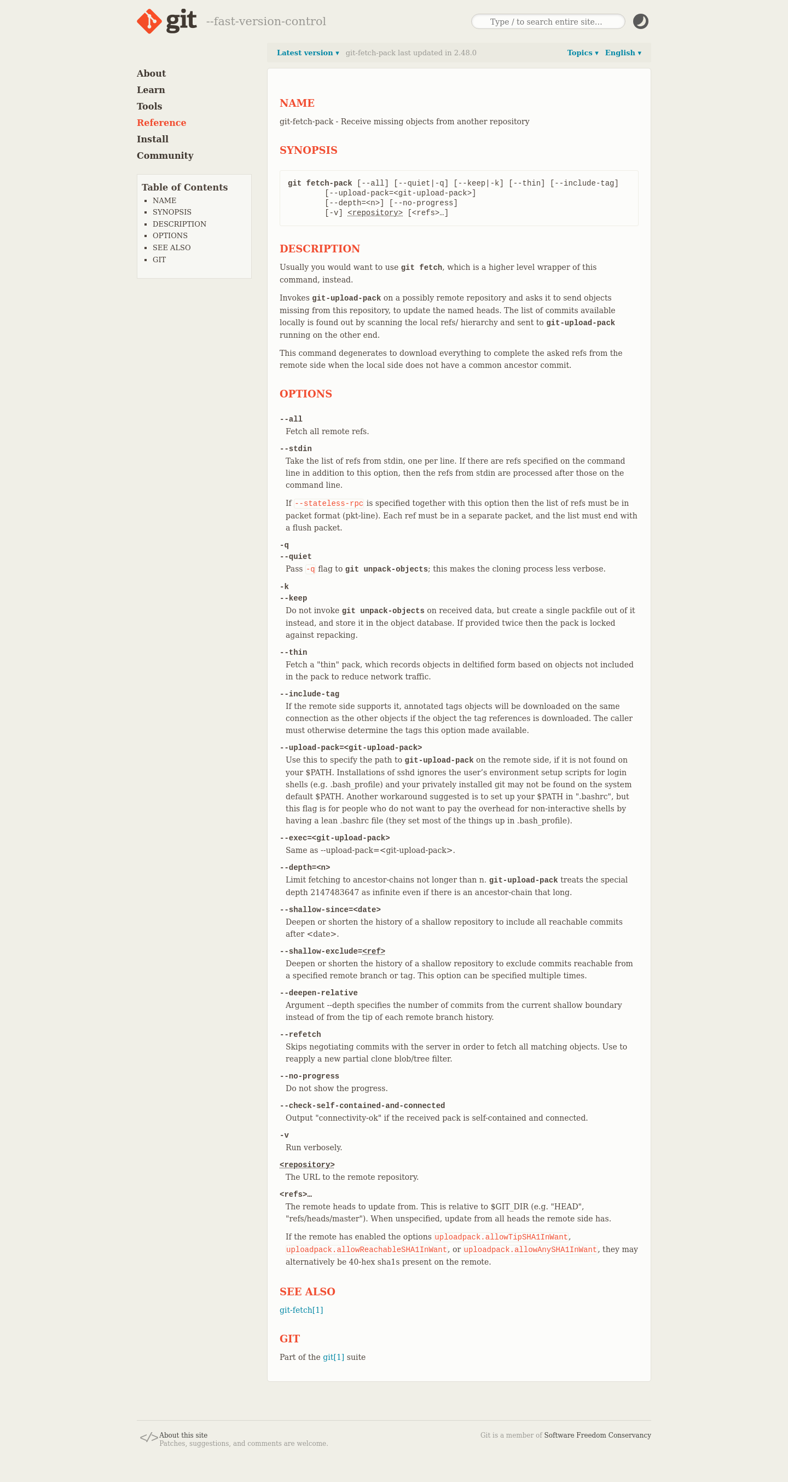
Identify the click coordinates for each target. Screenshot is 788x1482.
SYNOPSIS (172, 212)
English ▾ (623, 53)
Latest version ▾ (308, 53)
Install (153, 139)
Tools (150, 106)
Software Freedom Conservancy (597, 1435)
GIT (159, 260)
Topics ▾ (583, 53)
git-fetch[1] (301, 1310)
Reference (162, 123)
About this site (183, 1435)
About (151, 73)
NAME (165, 201)
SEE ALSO (172, 248)
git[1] (333, 1357)
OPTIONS (170, 236)
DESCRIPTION (179, 224)
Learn (151, 90)
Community (165, 156)
